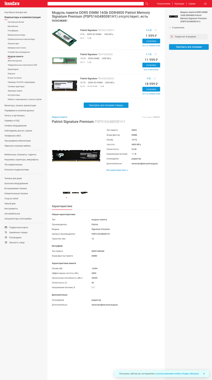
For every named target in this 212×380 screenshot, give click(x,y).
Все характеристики (117, 170)
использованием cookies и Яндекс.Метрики (178, 373)
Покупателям (163, 4)
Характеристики (62, 206)
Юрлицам (179, 4)
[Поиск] (146, 4)
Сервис (192, 4)
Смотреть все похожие (189, 46)
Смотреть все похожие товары (106, 105)
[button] (74, 155)
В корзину (151, 41)
